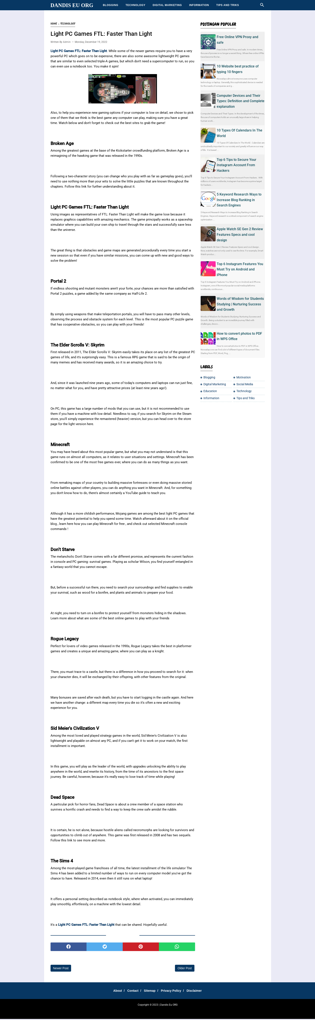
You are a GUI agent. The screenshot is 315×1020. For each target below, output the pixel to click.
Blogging (110, 5)
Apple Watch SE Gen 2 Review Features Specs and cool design (240, 234)
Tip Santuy (201, 1011)
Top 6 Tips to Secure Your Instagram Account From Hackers (236, 165)
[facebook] (69, 947)
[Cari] (262, 6)
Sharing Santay (131, 1011)
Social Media (244, 384)
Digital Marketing (167, 5)
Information (199, 5)
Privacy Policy (173, 991)
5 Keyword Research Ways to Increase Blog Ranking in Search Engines (239, 199)
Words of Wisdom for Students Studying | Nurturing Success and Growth (240, 304)
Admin (67, 43)
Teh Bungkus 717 (184, 1011)
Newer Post (61, 969)
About (114, 991)
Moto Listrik (215, 1011)
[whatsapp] (177, 947)
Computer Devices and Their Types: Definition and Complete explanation (240, 101)
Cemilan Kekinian (164, 1011)
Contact (131, 991)
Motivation (243, 377)
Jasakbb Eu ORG (232, 1011)
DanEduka (147, 1011)
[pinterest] (141, 947)
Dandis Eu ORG (72, 5)
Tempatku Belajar (112, 1011)
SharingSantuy (92, 1011)
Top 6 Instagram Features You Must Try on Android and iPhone (240, 269)
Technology (135, 5)
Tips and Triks (227, 5)
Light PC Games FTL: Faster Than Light (86, 925)
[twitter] (105, 947)
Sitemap (149, 991)
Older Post (185, 969)
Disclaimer (198, 991)
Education (210, 391)
